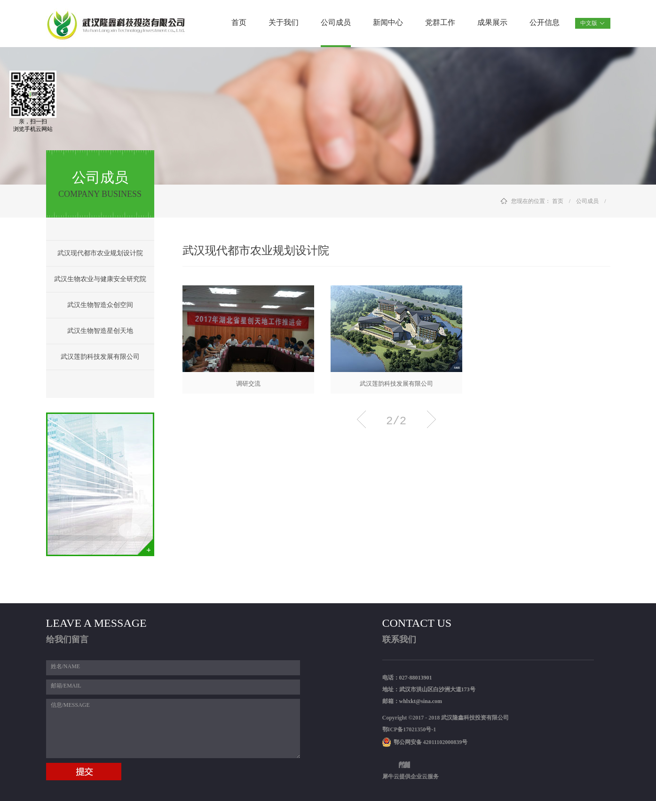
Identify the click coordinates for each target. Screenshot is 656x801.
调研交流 (248, 383)
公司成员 (587, 201)
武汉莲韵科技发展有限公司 (396, 383)
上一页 (361, 419)
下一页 (431, 419)
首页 (238, 22)
